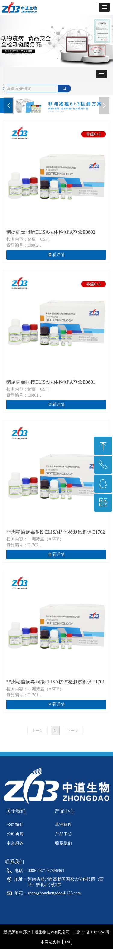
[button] (104, 7)
